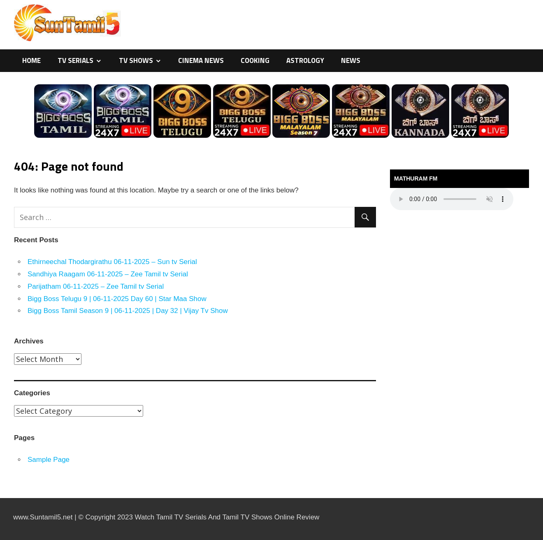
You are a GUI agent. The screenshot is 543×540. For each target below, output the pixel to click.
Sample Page (49, 460)
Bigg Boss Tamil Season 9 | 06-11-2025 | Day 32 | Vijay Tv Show (128, 311)
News (350, 60)
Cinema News (201, 60)
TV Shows (136, 60)
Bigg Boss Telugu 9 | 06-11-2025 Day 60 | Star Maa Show (117, 299)
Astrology (305, 60)
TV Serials (75, 60)
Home (31, 60)
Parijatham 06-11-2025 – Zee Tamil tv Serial (96, 286)
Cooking (255, 60)
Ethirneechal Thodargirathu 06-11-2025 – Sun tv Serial (112, 262)
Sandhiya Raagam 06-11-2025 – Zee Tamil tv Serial (108, 274)
